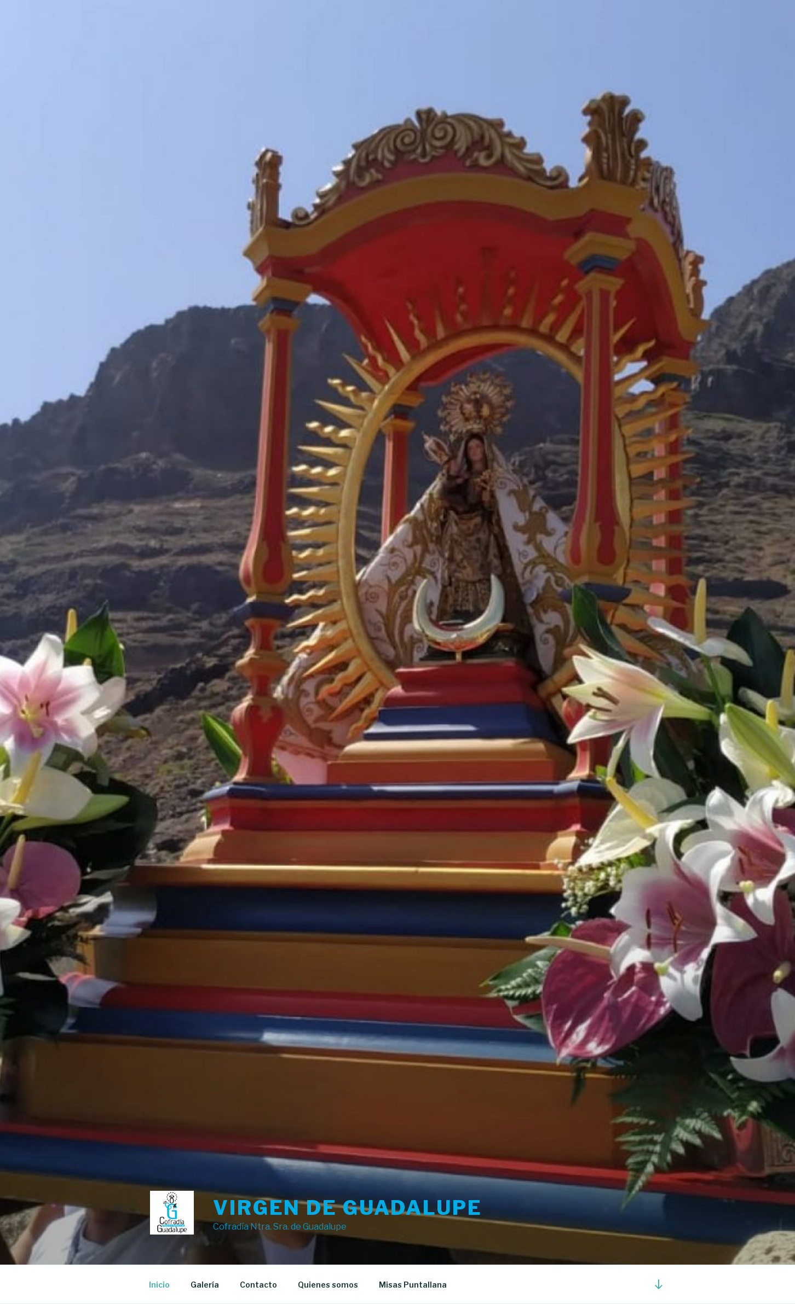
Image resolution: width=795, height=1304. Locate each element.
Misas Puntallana (413, 1284)
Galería (205, 1284)
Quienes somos (328, 1284)
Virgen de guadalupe (347, 1208)
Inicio (159, 1284)
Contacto (258, 1284)
